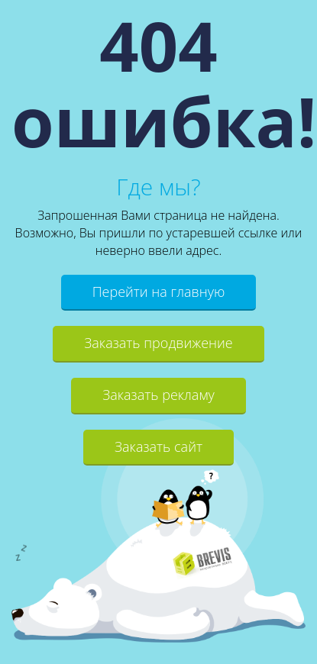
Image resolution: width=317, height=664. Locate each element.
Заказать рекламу (158, 394)
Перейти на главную (158, 291)
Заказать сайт (158, 446)
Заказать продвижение (158, 343)
